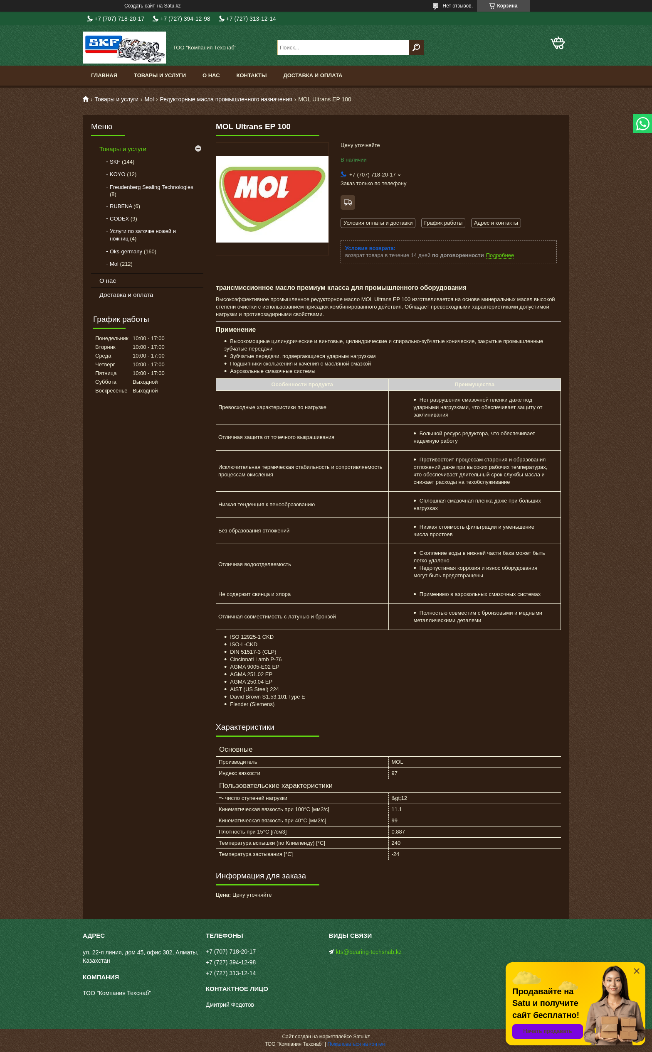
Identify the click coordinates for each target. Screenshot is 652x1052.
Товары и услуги (160, 75)
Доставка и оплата (312, 75)
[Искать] (416, 47)
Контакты (252, 75)
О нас (211, 75)
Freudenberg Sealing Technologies (151, 187)
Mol (149, 99)
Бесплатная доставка (348, 202)
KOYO (118, 174)
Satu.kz (361, 1037)
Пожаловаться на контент (357, 1044)
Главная (104, 75)
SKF (115, 162)
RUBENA (121, 206)
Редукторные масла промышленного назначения (226, 99)
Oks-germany (126, 251)
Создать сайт (139, 6)
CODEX (119, 219)
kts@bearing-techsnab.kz (369, 952)
